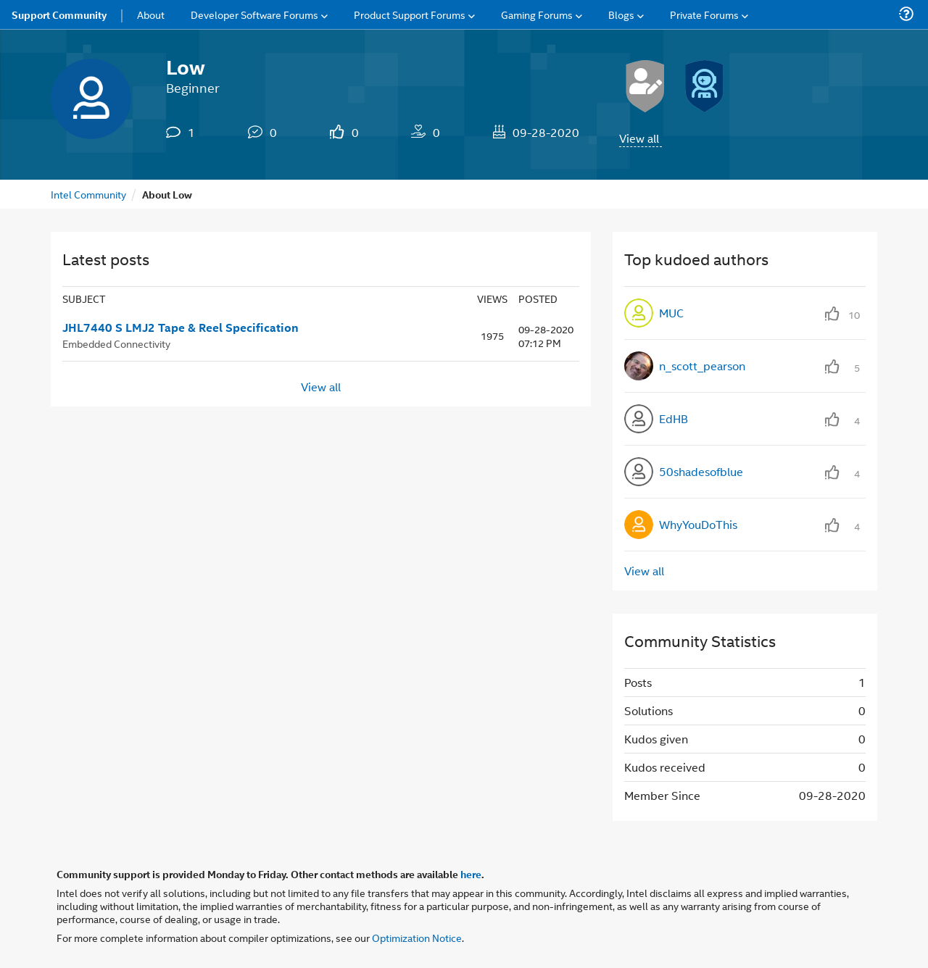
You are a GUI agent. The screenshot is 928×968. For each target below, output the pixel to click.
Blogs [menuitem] (621, 14)
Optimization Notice (417, 937)
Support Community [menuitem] (59, 14)
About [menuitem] (151, 14)
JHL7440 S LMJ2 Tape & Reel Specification (180, 327)
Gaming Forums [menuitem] (537, 14)
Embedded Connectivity (116, 343)
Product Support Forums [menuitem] (409, 14)
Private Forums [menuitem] (704, 14)
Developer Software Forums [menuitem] (254, 14)
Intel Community (88, 193)
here (470, 874)
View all (639, 138)
